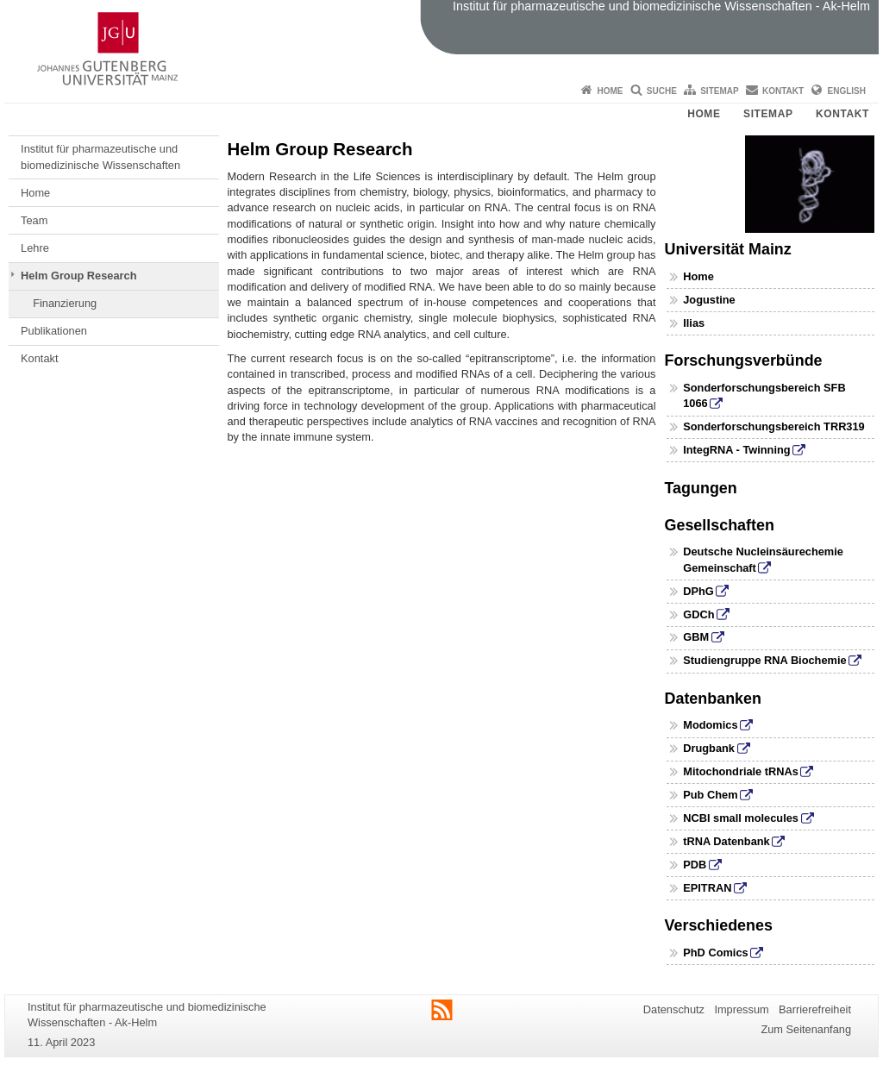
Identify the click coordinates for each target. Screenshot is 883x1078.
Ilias (694, 323)
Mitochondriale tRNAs (740, 771)
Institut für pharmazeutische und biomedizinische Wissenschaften (100, 156)
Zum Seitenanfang (806, 1029)
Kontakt (783, 91)
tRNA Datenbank (726, 841)
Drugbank (709, 748)
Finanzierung (65, 303)
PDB (694, 864)
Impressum (741, 1009)
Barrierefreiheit (815, 1009)
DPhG (698, 591)
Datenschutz (674, 1009)
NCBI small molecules (740, 818)
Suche (662, 91)
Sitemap (719, 91)
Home (610, 91)
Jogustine (709, 299)
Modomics (710, 724)
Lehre (35, 247)
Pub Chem (710, 794)
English (847, 91)
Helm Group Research (78, 275)
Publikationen (54, 330)
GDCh (698, 614)
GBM (696, 636)
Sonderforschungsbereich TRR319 (774, 426)
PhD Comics (715, 952)
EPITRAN (707, 887)
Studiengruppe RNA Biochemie (764, 660)
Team (34, 220)
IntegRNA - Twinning (736, 449)
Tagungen (701, 488)
